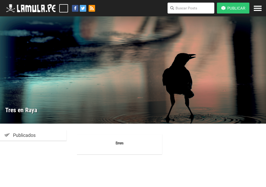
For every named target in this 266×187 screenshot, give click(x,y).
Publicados (20, 135)
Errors (119, 143)
